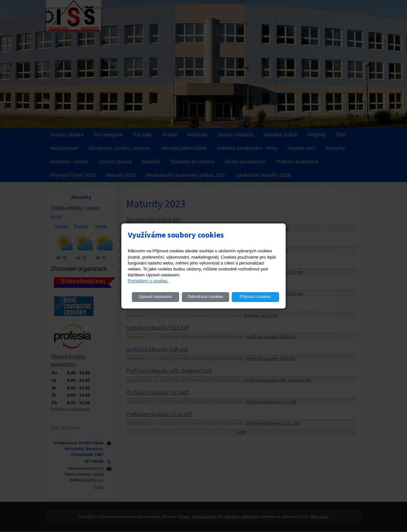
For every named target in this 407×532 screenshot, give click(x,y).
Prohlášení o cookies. (148, 280)
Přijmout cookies (255, 296)
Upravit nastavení (155, 296)
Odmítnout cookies (205, 296)
